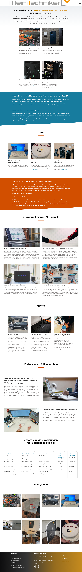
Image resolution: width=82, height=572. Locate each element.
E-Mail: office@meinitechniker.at (18, 567)
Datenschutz (65, 556)
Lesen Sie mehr (8, 397)
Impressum (65, 558)
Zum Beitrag (18, 168)
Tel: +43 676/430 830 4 (16, 565)
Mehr (28, 55)
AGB (63, 555)
